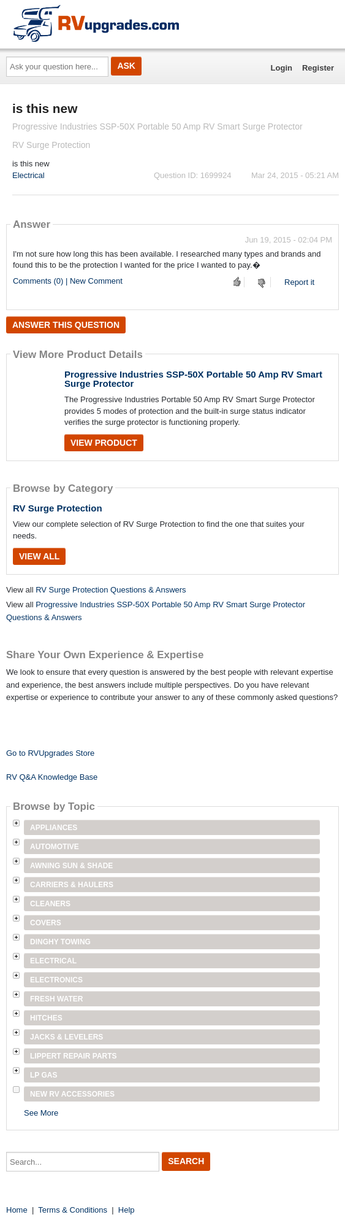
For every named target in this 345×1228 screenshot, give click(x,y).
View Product (103, 443)
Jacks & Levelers (66, 1037)
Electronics (56, 980)
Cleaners (50, 904)
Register (318, 67)
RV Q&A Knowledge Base (51, 777)
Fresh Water (56, 999)
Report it (299, 282)
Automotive (54, 846)
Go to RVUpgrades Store (50, 753)
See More (41, 1112)
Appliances (53, 827)
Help (126, 1209)
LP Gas (43, 1075)
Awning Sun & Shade (71, 865)
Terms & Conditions (72, 1209)
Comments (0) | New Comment (68, 281)
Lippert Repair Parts (73, 1056)
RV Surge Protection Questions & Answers (111, 589)
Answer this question (65, 325)
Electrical (28, 175)
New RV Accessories (72, 1094)
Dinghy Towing (60, 942)
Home (17, 1209)
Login (281, 67)
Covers (45, 923)
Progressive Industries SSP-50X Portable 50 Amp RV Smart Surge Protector (193, 379)
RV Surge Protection (57, 508)
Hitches (46, 1018)
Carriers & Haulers (71, 884)
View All (39, 556)
